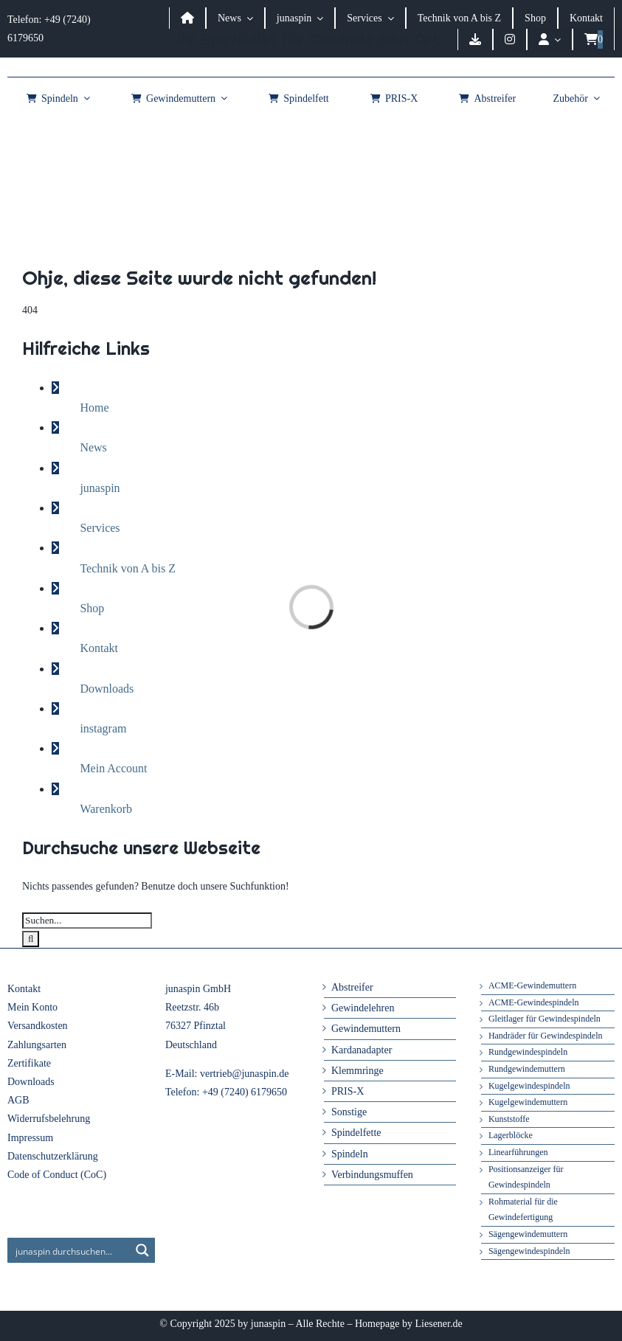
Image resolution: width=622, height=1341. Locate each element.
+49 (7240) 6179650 (244, 1092)
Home (94, 407)
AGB (18, 1100)
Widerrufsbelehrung (48, 1118)
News (93, 447)
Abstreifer (352, 987)
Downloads (107, 688)
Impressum (30, 1137)
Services (100, 528)
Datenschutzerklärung (52, 1156)
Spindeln (349, 1154)
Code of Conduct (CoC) (56, 1174)
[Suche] (30, 939)
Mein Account (113, 768)
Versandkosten (37, 1025)
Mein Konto (32, 1007)
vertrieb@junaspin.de (244, 1073)
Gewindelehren (363, 1007)
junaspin (100, 488)
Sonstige (349, 1112)
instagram (103, 728)
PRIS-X (347, 1091)
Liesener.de (439, 1323)
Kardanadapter (361, 1050)
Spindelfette (356, 1132)
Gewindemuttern (366, 1028)
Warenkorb (106, 809)
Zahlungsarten (36, 1044)
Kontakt (99, 648)
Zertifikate (29, 1063)
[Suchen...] (87, 920)
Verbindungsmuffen (372, 1174)
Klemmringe (357, 1070)
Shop (92, 608)
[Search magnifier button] (142, 1250)
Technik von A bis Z (128, 568)
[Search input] (69, 1250)
